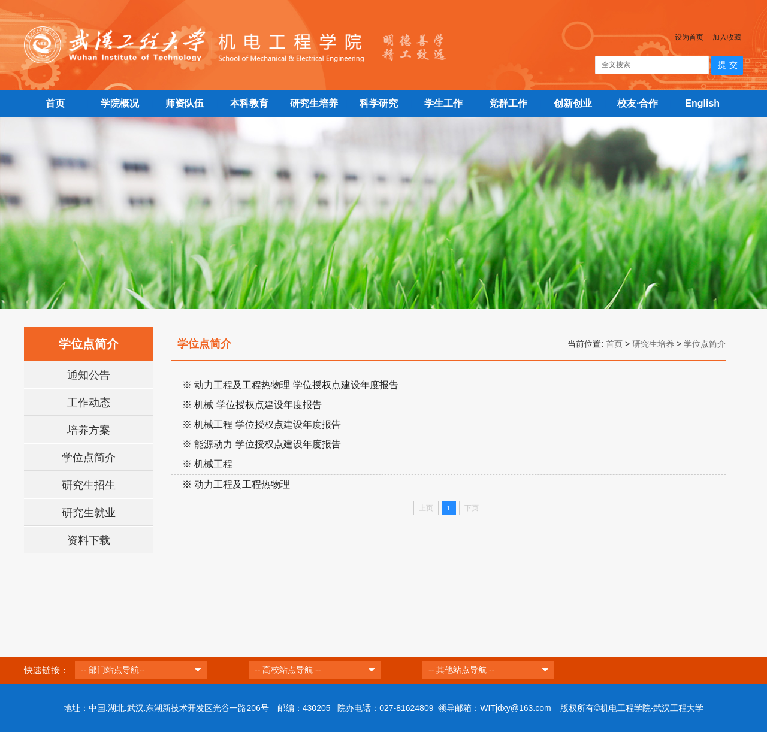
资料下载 (88, 540)
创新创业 (573, 103)
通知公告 (88, 375)
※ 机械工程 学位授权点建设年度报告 (261, 424)
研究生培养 (314, 103)
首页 (55, 103)
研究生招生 (89, 485)
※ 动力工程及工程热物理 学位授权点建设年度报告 (290, 385)
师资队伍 (184, 103)
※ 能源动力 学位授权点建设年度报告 (261, 444)
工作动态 (88, 403)
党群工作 (508, 103)
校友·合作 (637, 103)
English (702, 103)
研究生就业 (89, 513)
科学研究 (379, 103)
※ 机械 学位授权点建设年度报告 (252, 405)
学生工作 (443, 103)
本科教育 (249, 103)
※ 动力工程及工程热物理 (236, 484)
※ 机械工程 (207, 464)
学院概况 (120, 103)
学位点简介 (89, 458)
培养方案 (88, 430)
